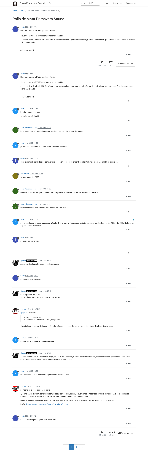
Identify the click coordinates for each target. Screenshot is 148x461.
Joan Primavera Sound (28, 128)
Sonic (22, 27)
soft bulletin (24, 174)
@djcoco (24, 313)
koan (22, 109)
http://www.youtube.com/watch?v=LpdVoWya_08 (47, 404)
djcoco (23, 260)
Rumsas (23, 309)
